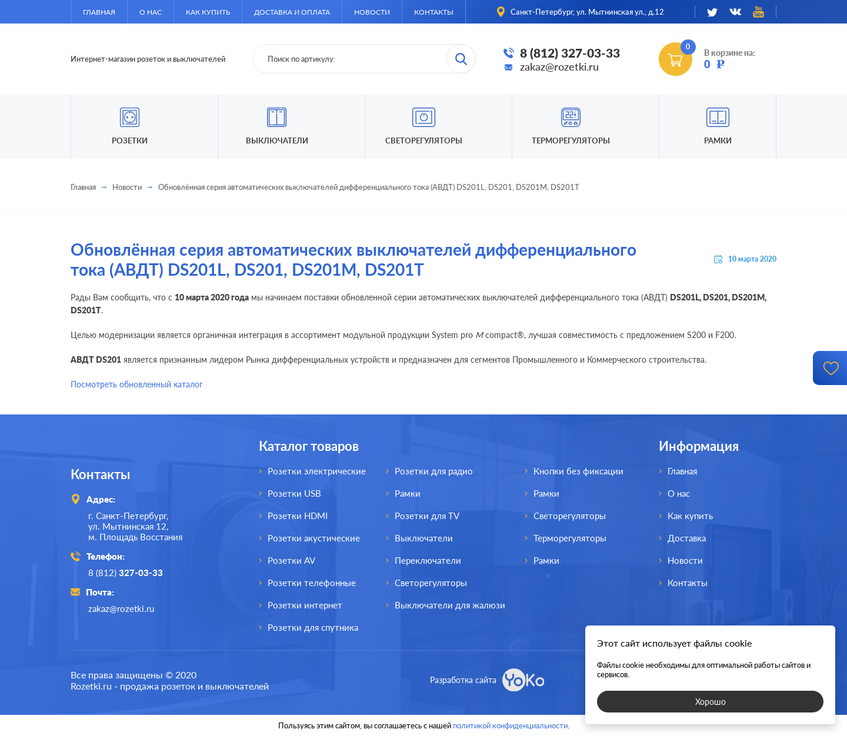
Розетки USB (294, 493)
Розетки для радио (434, 471)
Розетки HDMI (298, 515)
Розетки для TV (427, 515)
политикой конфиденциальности (510, 725)
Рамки (718, 140)
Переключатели (428, 560)
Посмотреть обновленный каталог (137, 384)
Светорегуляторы (423, 140)
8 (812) (125, 572)
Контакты (433, 12)
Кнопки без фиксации (578, 471)
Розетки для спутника (313, 627)
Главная (99, 12)
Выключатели (424, 538)
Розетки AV (291, 560)
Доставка (687, 538)
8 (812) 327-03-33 (570, 52)
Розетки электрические (317, 471)
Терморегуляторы (571, 140)
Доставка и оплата (292, 12)
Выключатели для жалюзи (450, 605)
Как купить (208, 12)
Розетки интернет (305, 605)
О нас (150, 12)
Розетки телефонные (312, 582)
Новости (372, 12)
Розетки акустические (314, 538)
